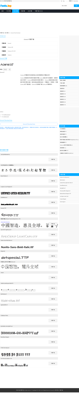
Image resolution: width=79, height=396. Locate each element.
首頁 (2, 11)
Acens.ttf (9, 43)
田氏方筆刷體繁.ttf (63, 136)
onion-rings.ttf (62, 201)
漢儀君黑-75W (63, 104)
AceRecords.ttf (6, 116)
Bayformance (62, 180)
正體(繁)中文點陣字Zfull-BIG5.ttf (66, 153)
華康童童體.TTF (63, 142)
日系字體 (30, 11)
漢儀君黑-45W (63, 96)
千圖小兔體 (62, 83)
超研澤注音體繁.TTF (64, 150)
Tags (64, 1)
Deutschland (75, 1)
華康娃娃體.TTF (63, 131)
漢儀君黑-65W (63, 102)
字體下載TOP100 (39, 11)
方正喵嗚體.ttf (63, 128)
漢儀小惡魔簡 (63, 80)
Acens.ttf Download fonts (29, 124)
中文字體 (8, 11)
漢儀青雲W (62, 88)
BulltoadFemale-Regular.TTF (65, 193)
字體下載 (10, 1)
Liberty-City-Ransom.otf (64, 177)
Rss (61, 1)
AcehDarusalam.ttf (6, 114)
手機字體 (23, 11)
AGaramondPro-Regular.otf (65, 190)
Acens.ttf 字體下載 (29, 39)
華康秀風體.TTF (63, 134)
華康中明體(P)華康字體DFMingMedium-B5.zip (69, 139)
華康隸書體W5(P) (63, 85)
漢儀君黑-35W (63, 93)
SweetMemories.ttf (63, 185)
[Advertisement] (32, 22)
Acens (5, 69)
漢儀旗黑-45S (62, 91)
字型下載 (6, 1)
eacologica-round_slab (64, 196)
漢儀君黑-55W (63, 99)
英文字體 (16, 11)
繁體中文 (71, 1)
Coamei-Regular (63, 199)
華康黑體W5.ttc (63, 147)
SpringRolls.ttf (62, 188)
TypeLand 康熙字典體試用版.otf (66, 145)
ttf (9, 69)
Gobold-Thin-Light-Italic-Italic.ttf (66, 182)
